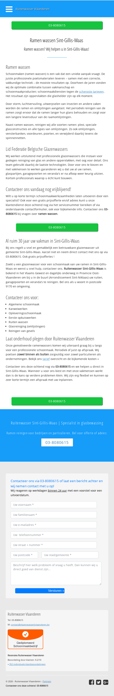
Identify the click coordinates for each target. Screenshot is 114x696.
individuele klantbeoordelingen (27, 664)
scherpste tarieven (91, 91)
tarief (46, 359)
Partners (47, 681)
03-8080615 (57, 25)
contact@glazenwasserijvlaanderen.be (30, 624)
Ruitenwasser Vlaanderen (33, 9)
